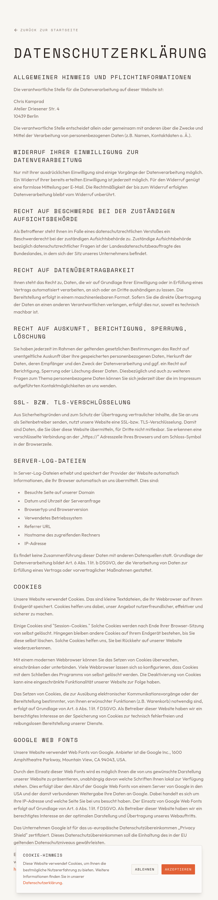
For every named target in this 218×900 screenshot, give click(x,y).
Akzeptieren (178, 869)
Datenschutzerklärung (42, 882)
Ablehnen (144, 869)
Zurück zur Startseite (46, 30)
